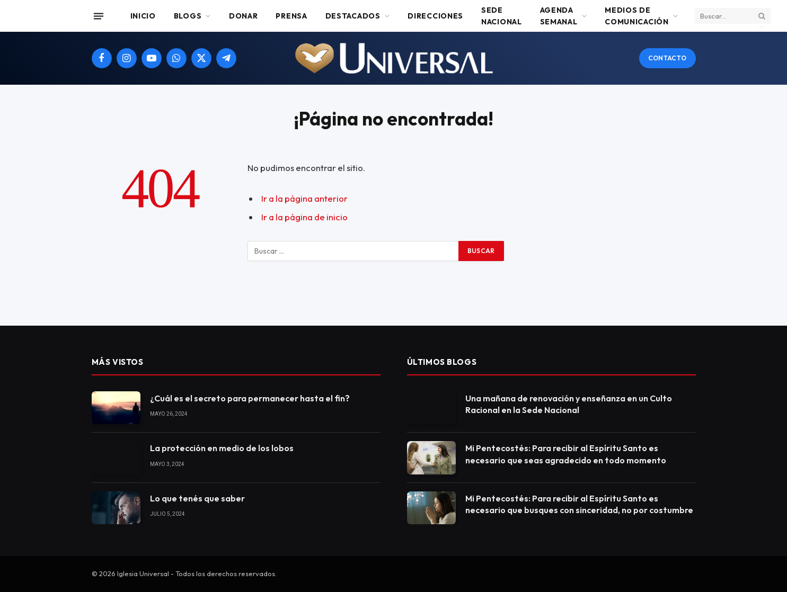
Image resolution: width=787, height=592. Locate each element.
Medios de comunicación (636, 15)
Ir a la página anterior (304, 198)
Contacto (667, 58)
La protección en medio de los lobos (222, 448)
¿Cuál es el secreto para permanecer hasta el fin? (250, 398)
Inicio (143, 16)
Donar (243, 16)
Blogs (188, 16)
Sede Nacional (501, 15)
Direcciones (435, 16)
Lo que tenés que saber (197, 498)
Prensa (291, 16)
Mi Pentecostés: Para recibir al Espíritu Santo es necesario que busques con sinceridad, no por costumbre (579, 504)
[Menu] (98, 15)
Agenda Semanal (559, 15)
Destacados (353, 16)
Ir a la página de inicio (304, 216)
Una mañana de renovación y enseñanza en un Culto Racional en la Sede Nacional (568, 404)
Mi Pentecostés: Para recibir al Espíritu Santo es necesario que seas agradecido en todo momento (565, 454)
